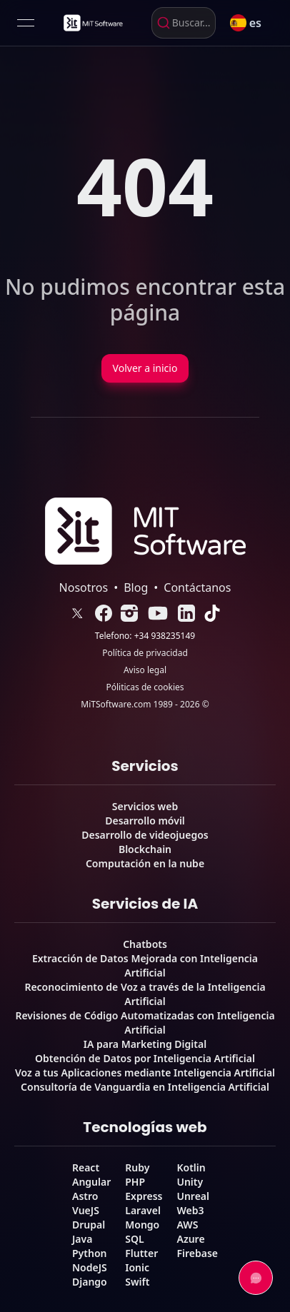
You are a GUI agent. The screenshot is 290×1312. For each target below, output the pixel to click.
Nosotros (84, 587)
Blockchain (145, 849)
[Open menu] (25, 23)
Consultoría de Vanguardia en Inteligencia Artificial (145, 1087)
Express (143, 1196)
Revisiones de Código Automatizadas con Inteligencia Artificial (144, 1022)
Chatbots (145, 944)
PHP (135, 1182)
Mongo (142, 1224)
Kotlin (190, 1167)
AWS (187, 1224)
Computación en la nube (145, 863)
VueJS (85, 1210)
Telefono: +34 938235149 (145, 636)
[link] (92, 22)
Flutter (141, 1253)
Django (89, 1281)
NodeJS (89, 1267)
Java (82, 1239)
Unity (189, 1182)
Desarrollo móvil (145, 820)
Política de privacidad (145, 653)
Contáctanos (197, 587)
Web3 (190, 1210)
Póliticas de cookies (145, 687)
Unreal (192, 1196)
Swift (137, 1281)
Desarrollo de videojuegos (144, 835)
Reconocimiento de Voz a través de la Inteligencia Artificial (144, 994)
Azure (190, 1239)
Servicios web (145, 806)
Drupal (88, 1224)
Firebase (197, 1253)
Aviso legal (145, 670)
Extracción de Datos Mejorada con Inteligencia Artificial (145, 965)
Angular (91, 1182)
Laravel (143, 1210)
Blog (136, 587)
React (85, 1167)
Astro (85, 1196)
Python (89, 1253)
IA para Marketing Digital (145, 1044)
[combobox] (183, 23)
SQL (134, 1239)
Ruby (137, 1167)
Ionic (137, 1267)
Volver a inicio (145, 368)
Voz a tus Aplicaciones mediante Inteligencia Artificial (145, 1072)
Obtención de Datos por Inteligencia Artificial (145, 1058)
